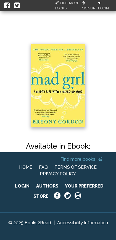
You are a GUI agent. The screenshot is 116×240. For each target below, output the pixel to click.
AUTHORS (47, 186)
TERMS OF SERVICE (75, 167)
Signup (88, 5)
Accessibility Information (82, 222)
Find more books (81, 159)
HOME (25, 167)
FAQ (43, 167)
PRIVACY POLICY (58, 173)
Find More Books (67, 5)
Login (103, 5)
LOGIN (22, 186)
